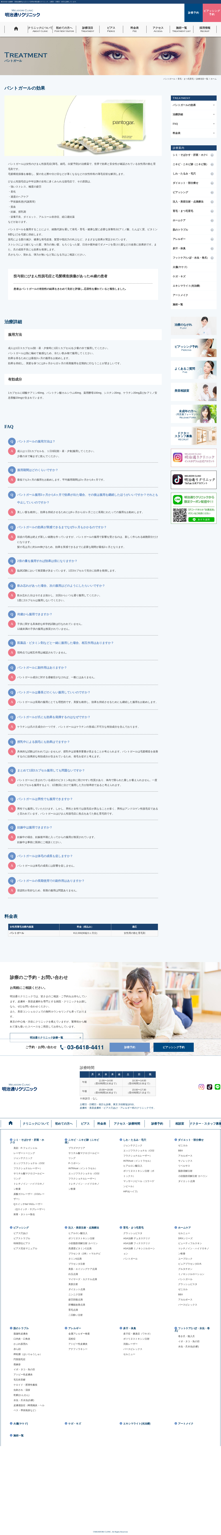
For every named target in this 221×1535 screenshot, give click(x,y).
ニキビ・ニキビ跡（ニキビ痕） (191, 164)
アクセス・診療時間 (127, 1123)
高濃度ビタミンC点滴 (79, 1248)
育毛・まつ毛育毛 (183, 211)
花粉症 (72, 1339)
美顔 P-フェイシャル (25, 1148)
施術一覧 (178, 304)
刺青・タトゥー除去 (24, 1214)
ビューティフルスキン (190, 1243)
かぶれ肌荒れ (21, 1344)
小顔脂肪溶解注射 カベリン (192, 1176)
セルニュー (184, 1233)
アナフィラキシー (77, 1349)
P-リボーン (74, 1163)
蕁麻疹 (17, 1364)
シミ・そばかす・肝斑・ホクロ (191, 155)
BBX (180, 1150)
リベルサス (184, 1166)
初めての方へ (64, 1123)
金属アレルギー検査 (79, 1333)
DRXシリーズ (185, 1238)
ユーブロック (185, 1259)
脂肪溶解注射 (185, 1171)
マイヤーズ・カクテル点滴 (82, 1279)
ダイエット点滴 (186, 1181)
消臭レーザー (130, 1344)
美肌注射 (73, 1284)
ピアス (85, 1123)
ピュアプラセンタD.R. (190, 1264)
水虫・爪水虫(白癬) (24, 1400)
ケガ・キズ (179, 276)
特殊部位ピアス (22, 1243)
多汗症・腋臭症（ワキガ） (137, 1333)
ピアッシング (180, 192)
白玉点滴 (73, 1274)
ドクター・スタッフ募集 (205, 1123)
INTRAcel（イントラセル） (82, 1168)
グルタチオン (185, 1269)
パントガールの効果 (193, 105)
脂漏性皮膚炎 (21, 1333)
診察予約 (135, 1047)
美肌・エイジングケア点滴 (82, 1269)
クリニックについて (36, 1123)
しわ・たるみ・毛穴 (184, 173)
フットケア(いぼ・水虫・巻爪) (190, 257)
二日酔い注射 (75, 1315)
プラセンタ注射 (76, 1264)
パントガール (130, 1259)
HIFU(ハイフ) (130, 1191)
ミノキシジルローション (191, 1274)
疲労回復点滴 (75, 1299)
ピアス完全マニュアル (25, 1248)
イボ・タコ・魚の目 (24, 1369)
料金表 (193, 133)
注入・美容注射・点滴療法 (188, 201)
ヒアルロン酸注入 (132, 1166)
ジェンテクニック (23, 1158)
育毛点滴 (73, 1310)
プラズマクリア (76, 1148)
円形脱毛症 (19, 1359)
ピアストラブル (22, 1238)
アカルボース (185, 1156)
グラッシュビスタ (132, 1233)
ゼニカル (183, 1145)
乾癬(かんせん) (21, 1395)
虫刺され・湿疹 (22, 1390)
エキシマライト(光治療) (186, 285)
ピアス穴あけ (21, 1233)
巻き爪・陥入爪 (186, 1336)
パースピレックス (187, 1305)
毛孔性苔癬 (19, 1379)
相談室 (179, 1123)
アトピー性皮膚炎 (23, 1374)
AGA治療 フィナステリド (136, 1243)
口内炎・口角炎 (22, 1339)
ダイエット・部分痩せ (185, 183)
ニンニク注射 (75, 1294)
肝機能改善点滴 (76, 1305)
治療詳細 (193, 114)
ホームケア (179, 220)
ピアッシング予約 (177, 1047)
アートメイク (180, 295)
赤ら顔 (17, 1349)
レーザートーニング (24, 1153)
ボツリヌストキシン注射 (81, 1238)
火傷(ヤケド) (180, 267)
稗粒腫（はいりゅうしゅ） (28, 1354)
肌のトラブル (180, 229)
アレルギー (179, 239)
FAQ (193, 124)
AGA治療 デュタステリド (136, 1238)
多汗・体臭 (179, 248)
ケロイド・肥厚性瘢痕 (25, 1385)
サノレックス (185, 1161)
